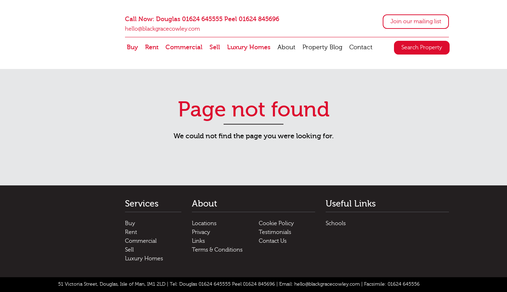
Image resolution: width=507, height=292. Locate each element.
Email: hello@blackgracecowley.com (319, 284)
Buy (132, 47)
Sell (214, 47)
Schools (336, 223)
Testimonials (275, 232)
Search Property (421, 47)
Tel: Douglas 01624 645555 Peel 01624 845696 (222, 284)
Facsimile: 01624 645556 (392, 284)
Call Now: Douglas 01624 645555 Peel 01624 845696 (202, 19)
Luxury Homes (248, 47)
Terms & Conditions (217, 250)
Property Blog (322, 47)
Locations (204, 223)
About (286, 47)
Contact (361, 47)
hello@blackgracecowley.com (162, 29)
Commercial (183, 47)
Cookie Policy (276, 223)
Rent (151, 47)
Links (198, 241)
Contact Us (273, 241)
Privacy (201, 232)
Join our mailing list (415, 21)
